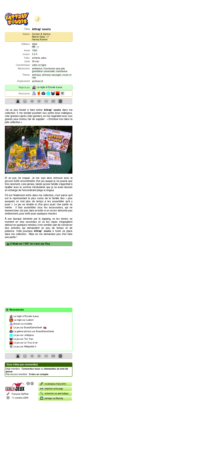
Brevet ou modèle (20, 324)
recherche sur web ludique (54, 393)
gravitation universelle (43, 71)
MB (33, 46)
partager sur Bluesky (51, 398)
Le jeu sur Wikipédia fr (22, 346)
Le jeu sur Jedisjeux (21, 335)
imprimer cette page (51, 388)
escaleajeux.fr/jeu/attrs (53, 383)
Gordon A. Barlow (41, 34)
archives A (37, 81)
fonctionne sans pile (54, 68)
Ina (48, 243)
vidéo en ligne (39, 65)
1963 (34, 50)
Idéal (34, 44)
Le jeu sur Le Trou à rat (23, 342)
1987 (26, 243)
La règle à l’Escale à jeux (47, 87)
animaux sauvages (51, 75)
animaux (36, 75)
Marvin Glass (38, 36)
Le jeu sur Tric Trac (21, 339)
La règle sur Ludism (21, 320)
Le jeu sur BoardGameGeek (27, 327)
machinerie (61, 71)
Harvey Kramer (40, 39)
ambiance (37, 68)
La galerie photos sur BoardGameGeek (31, 331)
